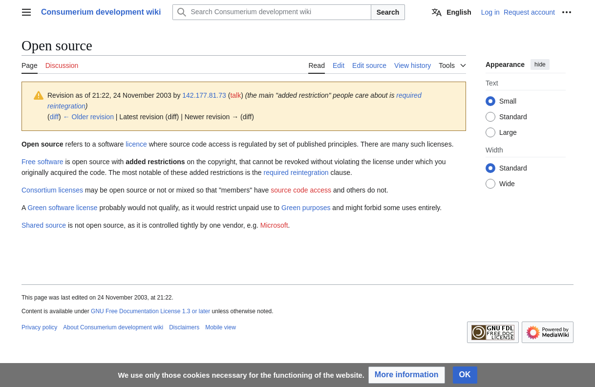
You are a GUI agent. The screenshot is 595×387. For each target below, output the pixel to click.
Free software (42, 162)
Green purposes (305, 208)
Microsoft (274, 225)
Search (388, 12)
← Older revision (88, 117)
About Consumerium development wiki (113, 327)
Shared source (43, 225)
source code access (301, 190)
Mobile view (220, 327)
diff (54, 117)
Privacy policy (39, 327)
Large (508, 132)
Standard (513, 117)
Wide (507, 184)
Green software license (62, 208)
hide (540, 64)
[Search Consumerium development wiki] (271, 12)
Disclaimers (184, 327)
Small (507, 101)
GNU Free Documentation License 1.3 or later (150, 311)
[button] (406, 375)
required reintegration (295, 172)
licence (136, 144)
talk (235, 95)
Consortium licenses (52, 190)
